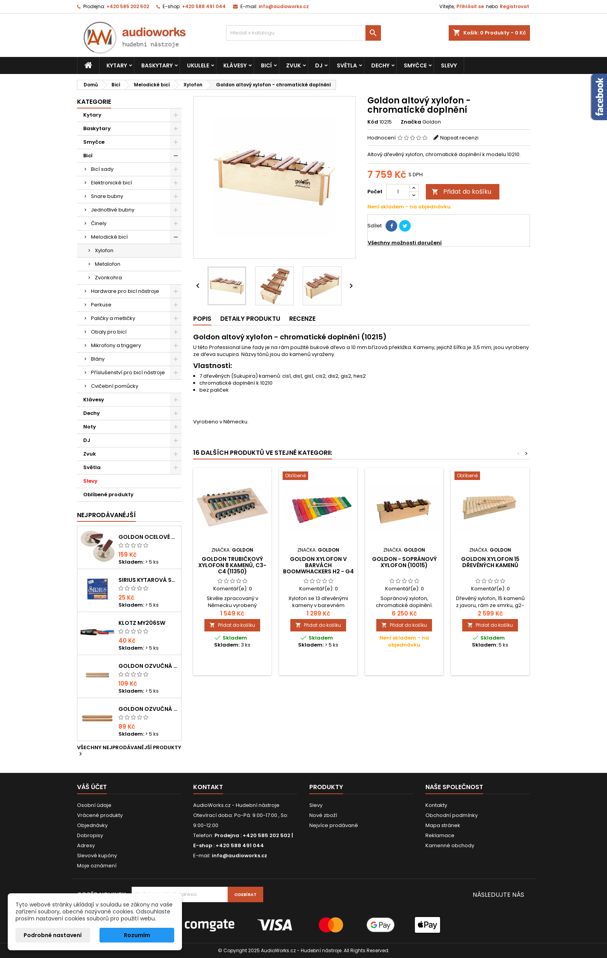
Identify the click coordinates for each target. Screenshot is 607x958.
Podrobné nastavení (53, 935)
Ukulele (198, 65)
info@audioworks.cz (284, 6)
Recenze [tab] (302, 318)
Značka (411, 122)
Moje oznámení (97, 865)
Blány (98, 359)
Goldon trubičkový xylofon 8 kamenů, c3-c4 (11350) (232, 565)
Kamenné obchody (449, 845)
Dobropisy (90, 835)
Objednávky (92, 825)
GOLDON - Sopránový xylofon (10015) (404, 562)
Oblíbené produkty (108, 494)
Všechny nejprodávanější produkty (129, 751)
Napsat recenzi (459, 137)
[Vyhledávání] (303, 33)
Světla (347, 65)
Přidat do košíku (461, 191)
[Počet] (398, 192)
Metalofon (107, 264)
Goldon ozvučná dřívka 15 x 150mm (148, 709)
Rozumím (137, 935)
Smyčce (415, 65)
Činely (98, 223)
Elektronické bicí (111, 182)
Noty (89, 426)
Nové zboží (323, 815)
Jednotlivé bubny (112, 209)
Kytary (116, 65)
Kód (372, 122)
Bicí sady (102, 169)
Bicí (266, 65)
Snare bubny (107, 196)
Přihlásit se (470, 6)
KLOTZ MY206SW (141, 623)
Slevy (449, 65)
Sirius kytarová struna (148, 580)
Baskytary (157, 65)
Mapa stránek (442, 825)
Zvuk (293, 65)
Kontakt (208, 787)
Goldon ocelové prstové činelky (148, 537)
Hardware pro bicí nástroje (125, 291)
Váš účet (92, 787)
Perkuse (101, 304)
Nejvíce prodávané (333, 825)
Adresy (86, 845)
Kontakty (436, 805)
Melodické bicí (109, 237)
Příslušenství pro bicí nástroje (128, 372)
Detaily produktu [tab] (250, 318)
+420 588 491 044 (204, 6)
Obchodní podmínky (451, 815)
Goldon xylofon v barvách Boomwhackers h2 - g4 (318, 565)
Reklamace (439, 835)
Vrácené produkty (100, 815)
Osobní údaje (94, 805)
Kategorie (94, 101)
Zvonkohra (108, 277)
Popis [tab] (202, 318)
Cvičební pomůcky (114, 386)
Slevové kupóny (97, 855)
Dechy (380, 65)
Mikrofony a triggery (116, 345)
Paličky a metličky (113, 318)
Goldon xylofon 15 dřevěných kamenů (490, 562)
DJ (318, 65)
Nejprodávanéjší (106, 515)
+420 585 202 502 (127, 6)
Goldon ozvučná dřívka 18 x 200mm (148, 666)
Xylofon (104, 250)
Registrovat (514, 6)
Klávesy (235, 65)
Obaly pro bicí (109, 331)
